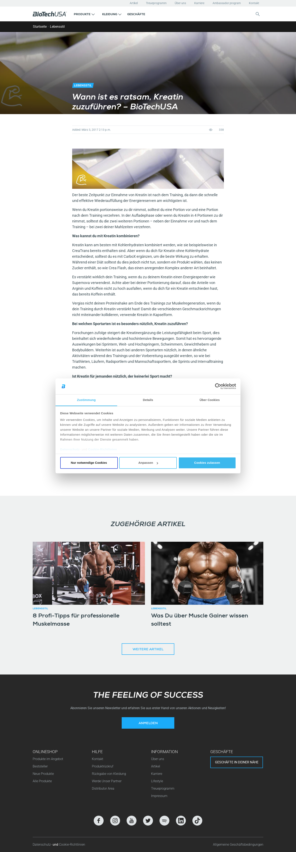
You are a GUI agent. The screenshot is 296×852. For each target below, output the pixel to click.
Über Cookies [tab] (210, 400)
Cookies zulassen (207, 463)
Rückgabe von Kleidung (109, 774)
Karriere (199, 3)
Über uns (180, 3)
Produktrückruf (102, 766)
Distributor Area (103, 788)
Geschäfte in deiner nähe (236, 762)
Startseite (40, 27)
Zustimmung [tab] (86, 400)
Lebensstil (57, 27)
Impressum (159, 796)
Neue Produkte (43, 774)
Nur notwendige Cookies (89, 463)
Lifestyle (157, 781)
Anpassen (148, 463)
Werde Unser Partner (106, 781)
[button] (84, 14)
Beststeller (40, 766)
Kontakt (254, 3)
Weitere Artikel (148, 649)
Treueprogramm (156, 3)
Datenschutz (70, 449)
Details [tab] (148, 400)
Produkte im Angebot (48, 759)
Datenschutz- (43, 844)
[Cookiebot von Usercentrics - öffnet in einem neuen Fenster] (218, 386)
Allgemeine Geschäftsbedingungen (238, 844)
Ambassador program (227, 3)
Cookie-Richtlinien (102, 449)
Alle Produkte (42, 781)
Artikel (134, 3)
